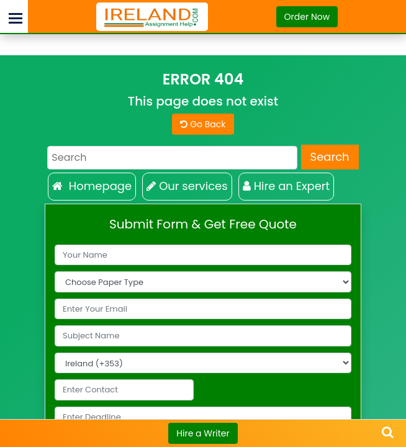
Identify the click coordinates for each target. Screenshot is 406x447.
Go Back (202, 124)
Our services (187, 186)
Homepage (92, 186)
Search (330, 157)
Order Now (307, 17)
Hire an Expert (286, 186)
